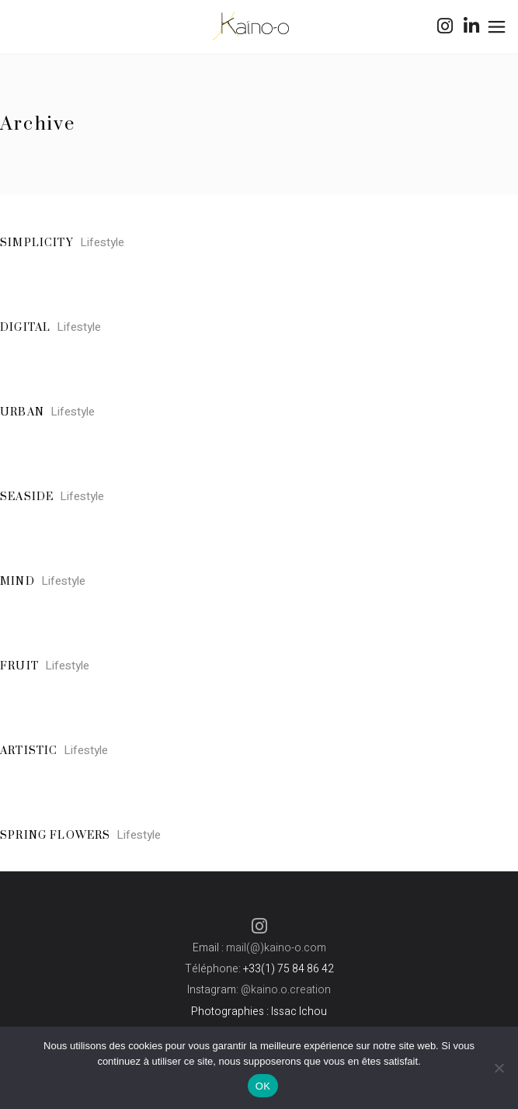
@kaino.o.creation (286, 990)
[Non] (498, 1068)
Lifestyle (102, 242)
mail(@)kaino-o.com (276, 948)
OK (263, 1086)
